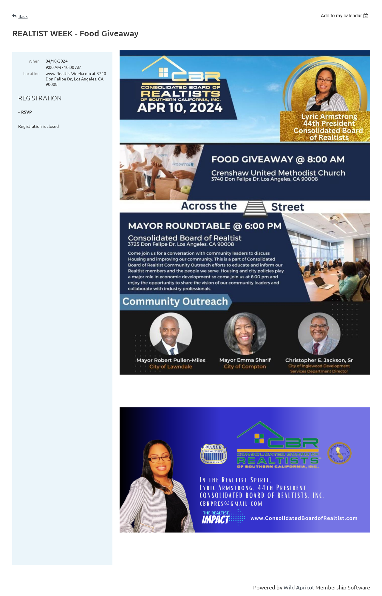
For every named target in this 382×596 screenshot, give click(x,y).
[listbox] (345, 15)
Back (23, 16)
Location (31, 73)
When (34, 60)
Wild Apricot (299, 588)
